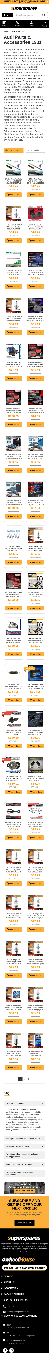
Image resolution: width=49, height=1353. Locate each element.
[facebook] (5, 1350)
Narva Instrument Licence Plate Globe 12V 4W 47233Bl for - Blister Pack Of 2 (13, 1055)
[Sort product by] (35, 150)
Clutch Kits (23, 87)
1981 (23, 31)
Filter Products (11, 150)
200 (17, 31)
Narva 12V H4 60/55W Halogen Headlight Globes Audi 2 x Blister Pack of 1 (14, 870)
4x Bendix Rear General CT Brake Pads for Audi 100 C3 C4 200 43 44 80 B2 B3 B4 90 (35, 458)
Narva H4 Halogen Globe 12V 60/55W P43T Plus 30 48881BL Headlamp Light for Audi (35, 917)
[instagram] (11, 1350)
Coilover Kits (10, 84)
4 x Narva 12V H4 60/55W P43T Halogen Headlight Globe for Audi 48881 (14, 319)
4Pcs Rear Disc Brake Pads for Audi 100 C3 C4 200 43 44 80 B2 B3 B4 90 (36, 411)
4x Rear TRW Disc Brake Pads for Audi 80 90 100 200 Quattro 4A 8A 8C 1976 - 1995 (35, 504)
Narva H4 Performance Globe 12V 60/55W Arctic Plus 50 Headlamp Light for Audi (35, 963)
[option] (24, 2)
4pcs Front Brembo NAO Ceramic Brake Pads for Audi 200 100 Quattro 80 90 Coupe (35, 366)
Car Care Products (13, 137)
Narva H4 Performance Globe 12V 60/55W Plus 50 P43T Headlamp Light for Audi (35, 1009)
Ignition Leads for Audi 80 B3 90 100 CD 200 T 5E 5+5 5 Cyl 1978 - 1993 (35, 824)
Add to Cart (13, 194)
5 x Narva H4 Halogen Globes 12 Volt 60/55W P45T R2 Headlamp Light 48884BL (35, 549)
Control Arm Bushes (28, 84)
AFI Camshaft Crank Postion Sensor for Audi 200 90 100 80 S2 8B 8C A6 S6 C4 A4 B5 (13, 641)
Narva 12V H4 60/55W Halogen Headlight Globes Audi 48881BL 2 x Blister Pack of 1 (36, 871)
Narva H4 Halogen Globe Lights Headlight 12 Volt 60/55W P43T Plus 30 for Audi (13, 963)
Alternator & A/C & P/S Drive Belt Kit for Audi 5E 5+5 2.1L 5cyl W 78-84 (35, 640)
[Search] (44, 15)
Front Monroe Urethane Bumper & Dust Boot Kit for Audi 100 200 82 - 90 (35, 778)
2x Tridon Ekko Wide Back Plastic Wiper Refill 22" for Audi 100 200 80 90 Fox (14, 273)
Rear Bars (33, 128)
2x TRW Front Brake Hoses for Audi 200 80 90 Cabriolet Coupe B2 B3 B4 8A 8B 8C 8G (36, 274)
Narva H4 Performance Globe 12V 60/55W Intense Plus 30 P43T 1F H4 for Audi (13, 1009)
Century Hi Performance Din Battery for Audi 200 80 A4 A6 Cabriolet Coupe (36, 686)
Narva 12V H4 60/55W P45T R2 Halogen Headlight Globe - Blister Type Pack (13, 917)
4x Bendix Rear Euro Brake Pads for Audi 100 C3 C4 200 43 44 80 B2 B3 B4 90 (13, 457)
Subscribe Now (24, 1223)
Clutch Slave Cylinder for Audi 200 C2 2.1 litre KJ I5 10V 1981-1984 (13, 732)
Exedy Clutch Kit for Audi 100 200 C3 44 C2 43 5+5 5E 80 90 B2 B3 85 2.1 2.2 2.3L (14, 779)
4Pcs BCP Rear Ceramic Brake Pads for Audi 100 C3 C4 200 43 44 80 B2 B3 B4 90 (35, 320)
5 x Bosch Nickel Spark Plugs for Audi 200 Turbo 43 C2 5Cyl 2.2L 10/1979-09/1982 (13, 549)
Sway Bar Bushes (29, 134)
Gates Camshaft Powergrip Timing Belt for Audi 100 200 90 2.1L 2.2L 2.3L (13, 824)
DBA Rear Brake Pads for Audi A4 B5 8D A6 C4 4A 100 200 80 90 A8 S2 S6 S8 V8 (35, 733)
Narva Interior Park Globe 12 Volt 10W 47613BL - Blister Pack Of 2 (35, 1054)
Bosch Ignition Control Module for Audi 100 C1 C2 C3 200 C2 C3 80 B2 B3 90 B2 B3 (13, 687)
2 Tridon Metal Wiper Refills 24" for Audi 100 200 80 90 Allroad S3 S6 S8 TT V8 (13, 181)
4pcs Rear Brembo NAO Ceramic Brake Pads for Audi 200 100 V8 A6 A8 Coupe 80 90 (13, 412)
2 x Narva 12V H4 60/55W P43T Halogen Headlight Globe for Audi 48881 (14, 227)
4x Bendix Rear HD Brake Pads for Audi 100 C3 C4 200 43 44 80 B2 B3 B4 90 (14, 503)
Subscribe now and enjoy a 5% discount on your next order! (24, 1)
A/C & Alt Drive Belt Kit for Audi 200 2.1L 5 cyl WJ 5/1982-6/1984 (35, 594)
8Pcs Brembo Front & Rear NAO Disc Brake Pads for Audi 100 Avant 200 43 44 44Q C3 (13, 595)
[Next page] (29, 1079)
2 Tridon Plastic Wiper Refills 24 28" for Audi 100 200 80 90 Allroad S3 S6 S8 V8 (35, 182)
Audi (12, 31)
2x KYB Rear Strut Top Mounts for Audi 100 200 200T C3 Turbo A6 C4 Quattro (35, 228)
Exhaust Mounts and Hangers (18, 131)
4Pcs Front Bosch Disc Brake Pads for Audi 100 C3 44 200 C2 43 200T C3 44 (14, 366)
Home (6, 31)
